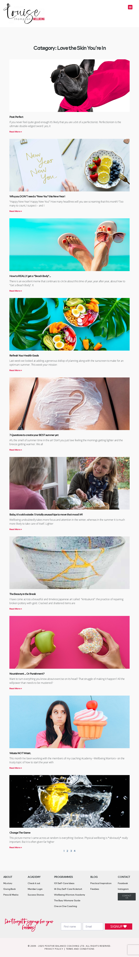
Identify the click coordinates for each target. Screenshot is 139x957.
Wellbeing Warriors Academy (69, 894)
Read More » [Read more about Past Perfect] (15, 131)
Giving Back (9, 888)
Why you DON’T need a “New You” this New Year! (37, 196)
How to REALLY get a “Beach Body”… (30, 276)
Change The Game (19, 832)
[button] (130, 7)
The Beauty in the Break (22, 594)
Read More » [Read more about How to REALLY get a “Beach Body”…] (15, 291)
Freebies (94, 888)
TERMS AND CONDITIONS (80, 948)
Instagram (123, 888)
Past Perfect (16, 117)
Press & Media (10, 894)
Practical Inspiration (100, 883)
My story (7, 883)
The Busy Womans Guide (67, 900)
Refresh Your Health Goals (24, 355)
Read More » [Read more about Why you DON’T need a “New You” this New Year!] (15, 211)
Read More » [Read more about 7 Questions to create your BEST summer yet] (15, 450)
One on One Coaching (65, 906)
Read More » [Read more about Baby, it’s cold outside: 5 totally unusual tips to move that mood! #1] (15, 529)
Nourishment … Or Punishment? (26, 673)
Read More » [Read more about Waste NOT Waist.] (15, 768)
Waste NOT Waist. (20, 753)
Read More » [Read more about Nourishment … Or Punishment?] (15, 688)
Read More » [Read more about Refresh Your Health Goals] (15, 370)
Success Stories (36, 894)
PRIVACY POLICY (54, 948)
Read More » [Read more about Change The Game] (15, 847)
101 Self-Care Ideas (64, 883)
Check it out (34, 883)
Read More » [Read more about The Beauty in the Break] (15, 609)
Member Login (35, 888)
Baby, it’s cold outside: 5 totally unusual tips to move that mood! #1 (46, 514)
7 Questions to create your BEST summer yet (33, 435)
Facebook (123, 883)
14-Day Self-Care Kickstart (68, 888)
